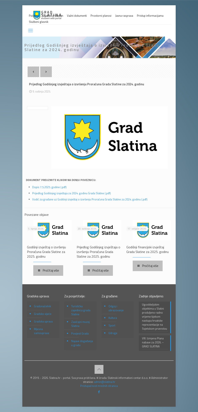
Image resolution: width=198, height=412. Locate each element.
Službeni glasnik (38, 21)
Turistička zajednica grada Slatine (80, 310)
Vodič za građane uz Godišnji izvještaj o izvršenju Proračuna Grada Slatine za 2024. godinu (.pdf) (89, 199)
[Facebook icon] (99, 391)
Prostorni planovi (101, 15)
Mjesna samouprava (41, 331)
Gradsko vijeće (42, 314)
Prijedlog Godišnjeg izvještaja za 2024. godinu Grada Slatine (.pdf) (71, 193)
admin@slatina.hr (104, 382)
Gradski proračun (53, 15)
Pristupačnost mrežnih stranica (99, 386)
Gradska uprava (43, 321)
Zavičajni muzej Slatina (80, 324)
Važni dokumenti (77, 15)
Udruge (112, 333)
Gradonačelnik (42, 306)
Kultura (112, 318)
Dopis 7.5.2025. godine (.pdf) (49, 187)
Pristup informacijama (150, 15)
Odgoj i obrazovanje (116, 308)
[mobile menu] (30, 30)
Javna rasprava (124, 15)
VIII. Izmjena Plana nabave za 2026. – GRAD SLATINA (153, 342)
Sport (111, 325)
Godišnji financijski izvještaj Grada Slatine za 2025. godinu (147, 249)
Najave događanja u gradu (82, 343)
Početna (34, 15)
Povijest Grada (80, 333)
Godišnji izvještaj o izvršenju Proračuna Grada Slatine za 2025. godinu (46, 252)
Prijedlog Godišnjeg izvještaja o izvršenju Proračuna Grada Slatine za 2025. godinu (98, 252)
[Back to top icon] (99, 369)
